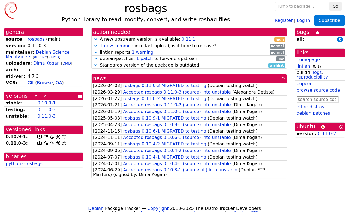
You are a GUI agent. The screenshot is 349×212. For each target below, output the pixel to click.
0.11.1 (188, 39)
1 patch (144, 58)
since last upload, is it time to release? (189, 46)
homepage (308, 59)
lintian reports (189, 52)
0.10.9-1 (46, 103)
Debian (96, 208)
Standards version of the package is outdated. (189, 65)
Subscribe (329, 20)
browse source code (318, 90)
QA (59, 82)
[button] (95, 39)
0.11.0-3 (46, 109)
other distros (310, 106)
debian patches (313, 113)
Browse (45, 82)
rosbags (36, 39)
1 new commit (115, 45)
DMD (55, 57)
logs (317, 72)
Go (335, 6)
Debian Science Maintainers (38, 54)
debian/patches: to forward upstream (189, 58)
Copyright (158, 208)
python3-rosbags (24, 163)
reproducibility (312, 77)
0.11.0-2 (327, 133)
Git (31, 82)
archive (40, 57)
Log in (303, 20)
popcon (305, 83)
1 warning (142, 52)
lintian (303, 66)
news (100, 78)
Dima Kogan (46, 63)
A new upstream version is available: (189, 39)
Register (284, 20)
